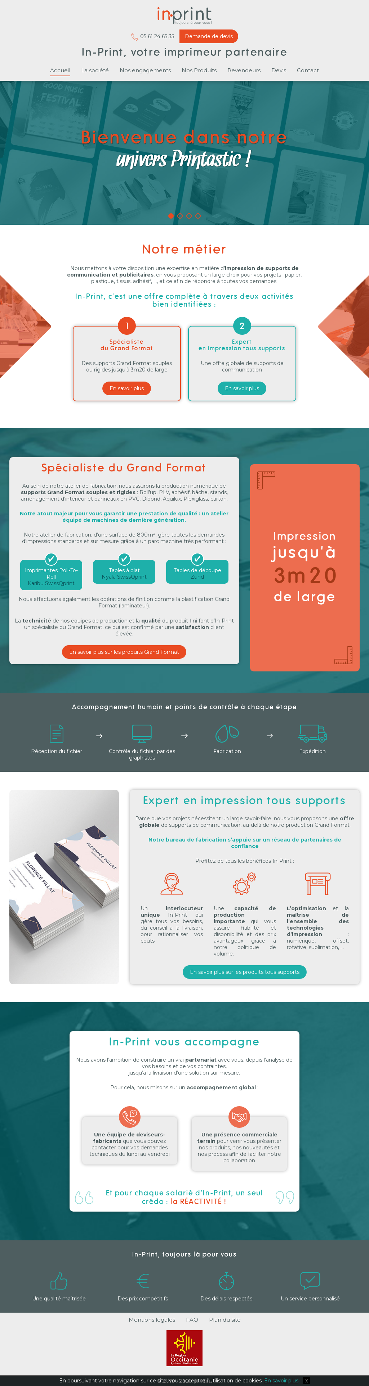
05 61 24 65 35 (152, 36)
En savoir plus (127, 388)
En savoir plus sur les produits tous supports (244, 972)
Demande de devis (209, 36)
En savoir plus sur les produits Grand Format (124, 652)
